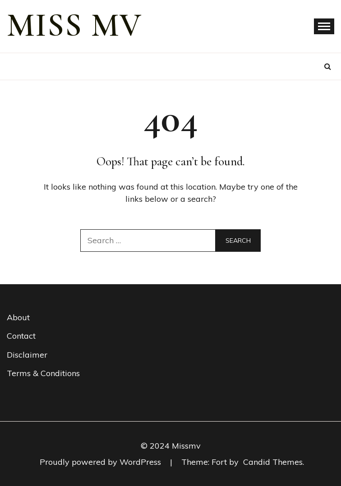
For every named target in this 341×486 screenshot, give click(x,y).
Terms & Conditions (43, 373)
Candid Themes (273, 462)
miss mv (74, 25)
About (18, 317)
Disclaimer (27, 355)
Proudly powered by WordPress (101, 462)
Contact (21, 336)
